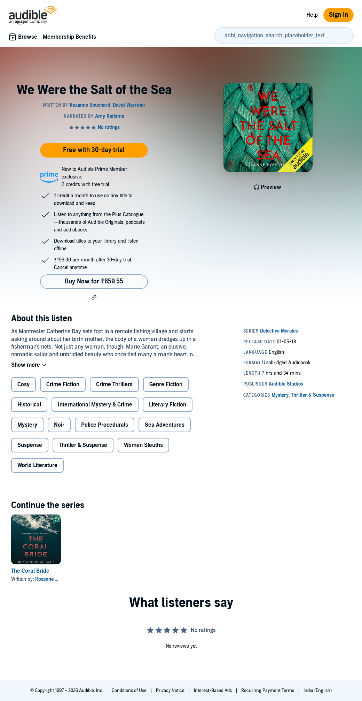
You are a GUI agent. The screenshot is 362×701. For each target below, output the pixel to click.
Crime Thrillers (114, 384)
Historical (29, 404)
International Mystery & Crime (95, 404)
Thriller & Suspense (83, 445)
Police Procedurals (104, 424)
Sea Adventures (164, 424)
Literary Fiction (167, 404)
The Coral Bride (30, 570)
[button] (94, 297)
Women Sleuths (143, 445)
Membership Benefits (69, 36)
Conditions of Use (130, 690)
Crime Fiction (62, 384)
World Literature (37, 465)
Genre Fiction (165, 384)
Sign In (338, 14)
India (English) (318, 690)
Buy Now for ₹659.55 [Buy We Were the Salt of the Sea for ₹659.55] (94, 281)
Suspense (29, 445)
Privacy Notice (171, 690)
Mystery (27, 424)
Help (312, 15)
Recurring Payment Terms (268, 690)
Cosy (23, 384)
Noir (59, 424)
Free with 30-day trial (94, 150)
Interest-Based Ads (213, 690)
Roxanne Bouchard (55, 579)
